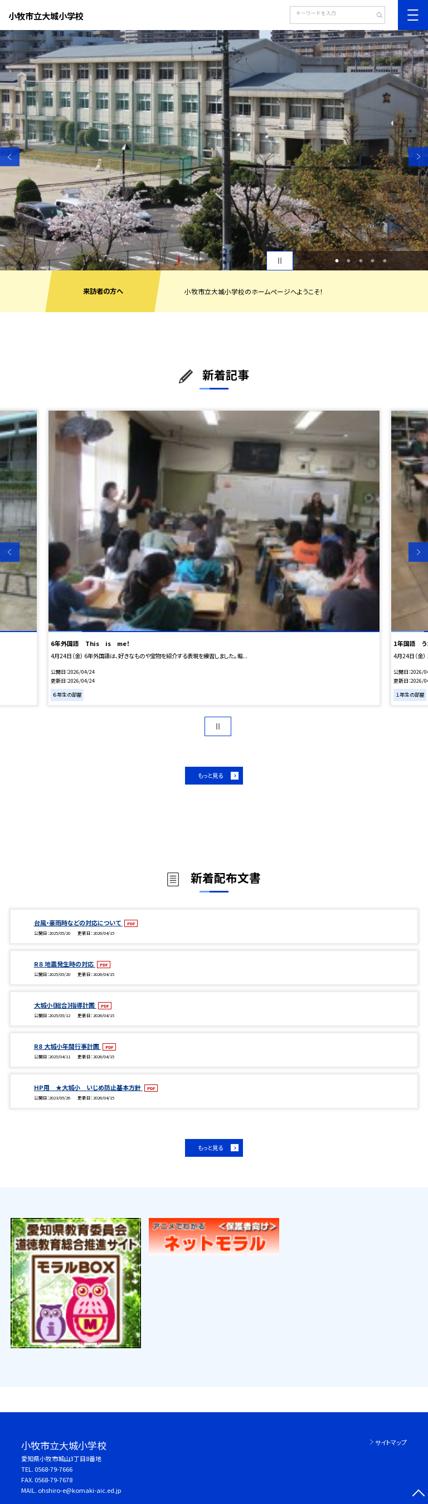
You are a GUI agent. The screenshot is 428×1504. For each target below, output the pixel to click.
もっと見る (210, 775)
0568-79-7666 (53, 1468)
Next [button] (418, 156)
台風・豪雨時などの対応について (78, 922)
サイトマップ (391, 1442)
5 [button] (384, 261)
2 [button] (349, 261)
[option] (214, 150)
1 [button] (336, 261)
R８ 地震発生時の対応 (64, 963)
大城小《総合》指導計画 (65, 1004)
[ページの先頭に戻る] (418, 1494)
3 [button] (360, 261)
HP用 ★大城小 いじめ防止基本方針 (88, 1087)
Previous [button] (10, 156)
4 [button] (372, 261)
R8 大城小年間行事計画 (67, 1046)
